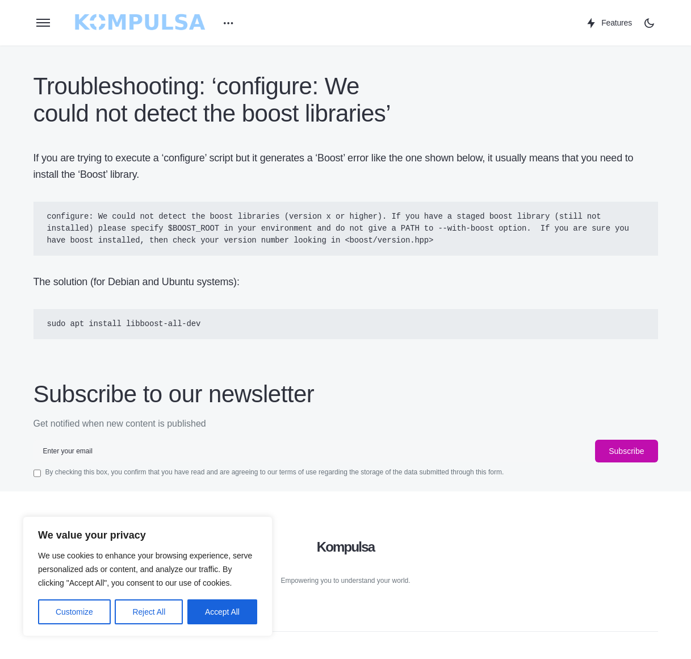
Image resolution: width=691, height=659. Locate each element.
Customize (74, 611)
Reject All (148, 611)
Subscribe (626, 451)
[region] (148, 576)
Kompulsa (346, 546)
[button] (43, 22)
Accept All (222, 611)
